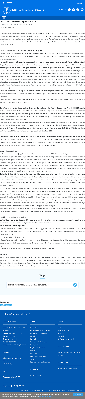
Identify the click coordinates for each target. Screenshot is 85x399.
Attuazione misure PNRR (11, 381)
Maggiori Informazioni (46, 396)
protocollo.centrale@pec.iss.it (16, 349)
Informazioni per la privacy (12, 362)
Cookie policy (7, 368)
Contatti (6, 365)
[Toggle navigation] (4, 17)
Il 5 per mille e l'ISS (36, 380)
